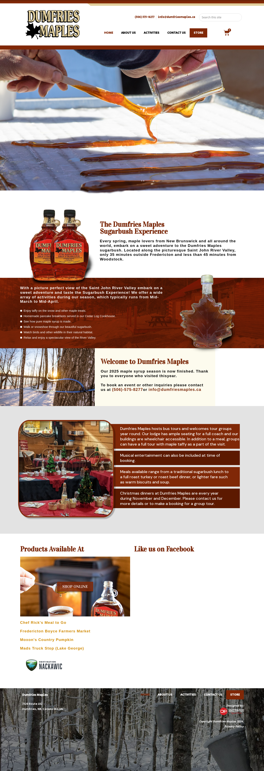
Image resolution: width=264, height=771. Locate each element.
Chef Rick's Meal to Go (43, 622)
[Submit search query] (238, 17)
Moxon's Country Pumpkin (47, 640)
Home (108, 33)
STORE (198, 33)
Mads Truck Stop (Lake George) (52, 648)
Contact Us (176, 33)
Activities (151, 33)
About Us (128, 33)
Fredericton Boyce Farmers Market (55, 631)
